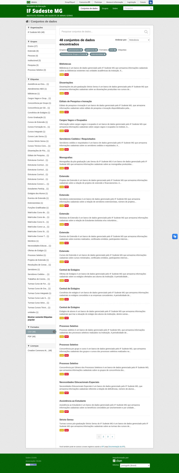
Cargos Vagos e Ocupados (73, 120)
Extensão (64, 176)
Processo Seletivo (69, 326)
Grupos (105, 8)
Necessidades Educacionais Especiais (79, 382)
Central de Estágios (70, 270)
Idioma (116, 465)
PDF (66, 75)
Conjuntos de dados (89, 8)
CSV (61, 75)
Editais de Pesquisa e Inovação (76, 101)
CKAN (117, 460)
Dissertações (66, 83)
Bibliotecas (65, 64)
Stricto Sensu (67, 420)
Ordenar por (120, 40)
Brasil (34, 2)
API (102, 447)
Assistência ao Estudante (73, 401)
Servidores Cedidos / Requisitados (77, 139)
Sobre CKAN (31, 458)
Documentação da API (116, 447)
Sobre (115, 8)
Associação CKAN (33, 461)
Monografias (66, 157)
